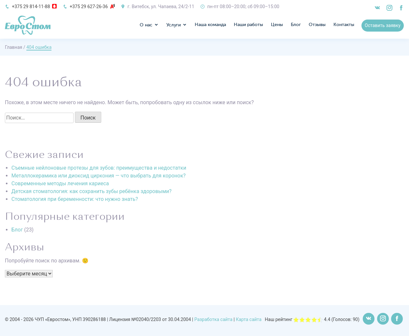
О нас (146, 25)
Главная (13, 47)
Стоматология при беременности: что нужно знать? (74, 199)
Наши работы (248, 25)
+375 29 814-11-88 (31, 6)
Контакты (344, 25)
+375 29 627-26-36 (89, 6)
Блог (296, 25)
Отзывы (317, 25)
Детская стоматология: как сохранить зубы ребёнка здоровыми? (91, 191)
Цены (277, 25)
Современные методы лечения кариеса (60, 183)
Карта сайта (248, 319)
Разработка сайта (213, 319)
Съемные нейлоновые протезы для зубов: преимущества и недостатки (98, 168)
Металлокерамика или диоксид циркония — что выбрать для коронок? (98, 176)
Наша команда (210, 25)
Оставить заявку (383, 25)
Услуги (174, 25)
